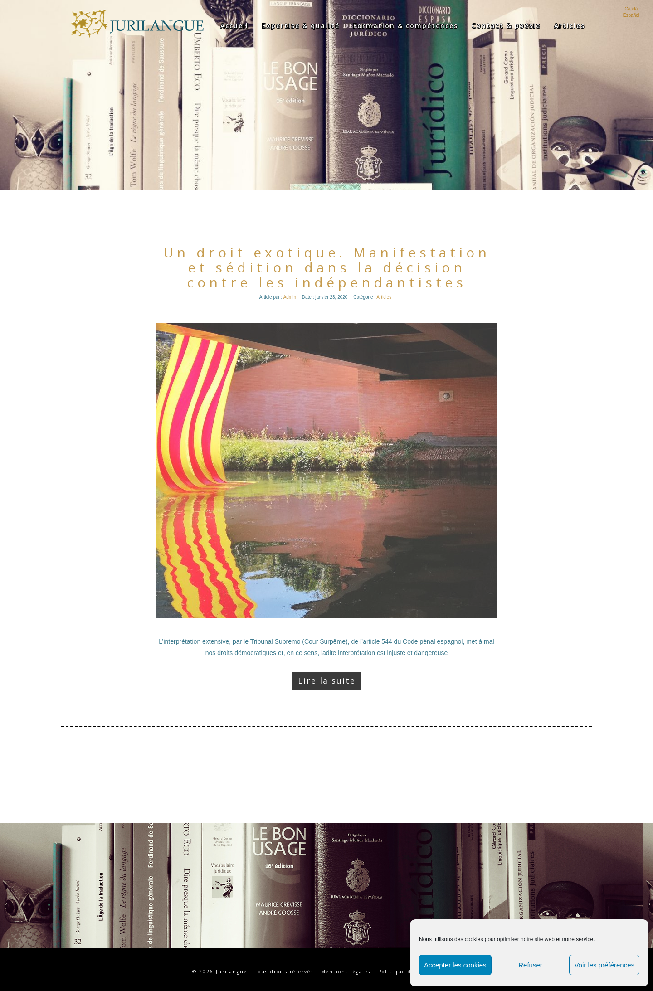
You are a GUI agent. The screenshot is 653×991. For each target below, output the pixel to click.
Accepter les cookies (455, 965)
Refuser (530, 965)
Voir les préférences (604, 965)
